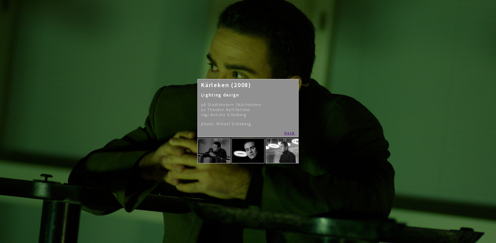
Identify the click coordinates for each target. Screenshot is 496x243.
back (289, 132)
